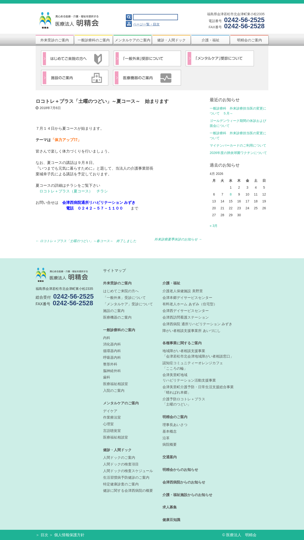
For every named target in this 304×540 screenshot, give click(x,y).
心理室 (108, 424)
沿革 (166, 438)
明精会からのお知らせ (180, 470)
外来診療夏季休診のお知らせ (178, 239)
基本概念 (169, 431)
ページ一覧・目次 (146, 24)
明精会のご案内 (249, 40)
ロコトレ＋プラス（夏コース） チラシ (73, 191)
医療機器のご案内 (117, 317)
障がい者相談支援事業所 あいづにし (191, 331)
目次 (44, 535)
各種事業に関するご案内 (182, 343)
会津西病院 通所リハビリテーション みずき (197, 324)
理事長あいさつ (174, 425)
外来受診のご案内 (54, 40)
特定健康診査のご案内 (121, 484)
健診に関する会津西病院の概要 (128, 490)
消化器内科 (112, 344)
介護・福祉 (210, 40)
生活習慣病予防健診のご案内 (126, 477)
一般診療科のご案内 (94, 40)
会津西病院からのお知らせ (183, 482)
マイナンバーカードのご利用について (238, 145)
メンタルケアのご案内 (132, 40)
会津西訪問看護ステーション (185, 317)
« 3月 (214, 226)
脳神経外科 (112, 371)
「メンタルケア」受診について (128, 304)
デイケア (110, 411)
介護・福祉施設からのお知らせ (187, 495)
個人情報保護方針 (69, 535)
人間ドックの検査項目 (121, 464)
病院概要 (169, 444)
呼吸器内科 (112, 357)
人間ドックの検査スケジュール (128, 471)
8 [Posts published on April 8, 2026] (231, 194)
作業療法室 (112, 417)
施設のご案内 (113, 311)
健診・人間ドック (171, 40)
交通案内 (169, 457)
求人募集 (169, 507)
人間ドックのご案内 (119, 457)
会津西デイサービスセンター (185, 311)
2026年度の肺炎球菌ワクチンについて (238, 153)
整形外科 (110, 364)
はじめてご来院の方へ (121, 291)
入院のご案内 (113, 390)
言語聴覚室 (112, 431)
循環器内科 (112, 351)
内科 (106, 338)
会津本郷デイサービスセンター (187, 298)
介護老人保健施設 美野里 (182, 291)
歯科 (106, 377)
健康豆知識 (171, 520)
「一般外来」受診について (124, 298)
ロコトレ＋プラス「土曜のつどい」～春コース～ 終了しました (86, 241)
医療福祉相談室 (115, 384)
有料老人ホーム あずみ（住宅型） (189, 304)
